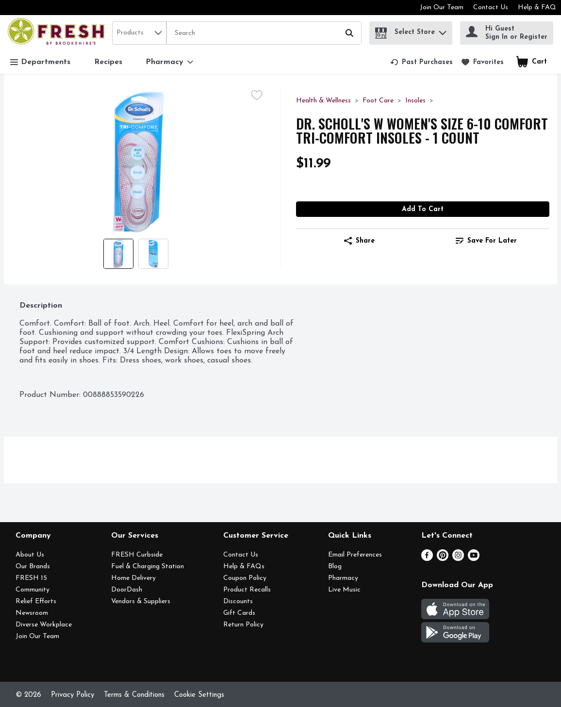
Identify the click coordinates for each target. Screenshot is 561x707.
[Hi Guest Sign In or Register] (506, 33)
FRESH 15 (31, 578)
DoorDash (126, 589)
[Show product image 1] (118, 254)
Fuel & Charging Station (147, 566)
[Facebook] (427, 559)
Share (359, 241)
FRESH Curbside (137, 555)
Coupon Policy (244, 578)
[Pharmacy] (169, 62)
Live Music (344, 589)
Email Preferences (355, 555)
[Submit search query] (349, 33)
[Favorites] (482, 62)
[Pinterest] (442, 559)
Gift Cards (239, 613)
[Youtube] (473, 559)
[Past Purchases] (421, 62)
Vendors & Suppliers (140, 601)
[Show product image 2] (153, 254)
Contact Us (490, 7)
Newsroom (32, 613)
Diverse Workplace (44, 624)
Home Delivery (133, 578)
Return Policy (243, 624)
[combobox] (139, 33)
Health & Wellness (323, 100)
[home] (58, 33)
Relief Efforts (36, 601)
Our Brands (33, 566)
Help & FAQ (537, 7)
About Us (30, 555)
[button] (442, 30)
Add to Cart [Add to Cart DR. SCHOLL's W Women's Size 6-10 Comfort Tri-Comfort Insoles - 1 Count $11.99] (423, 209)
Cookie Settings (199, 695)
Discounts (238, 601)
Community (33, 589)
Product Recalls (247, 589)
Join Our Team (441, 7)
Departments (40, 62)
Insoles (415, 100)
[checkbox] (256, 96)
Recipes (108, 62)
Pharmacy (343, 578)
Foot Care (378, 100)
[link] (421, 62)
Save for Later (486, 241)
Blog (335, 566)
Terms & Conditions (134, 695)
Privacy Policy (72, 695)
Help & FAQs (243, 566)
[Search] (264, 33)
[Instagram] (458, 559)
